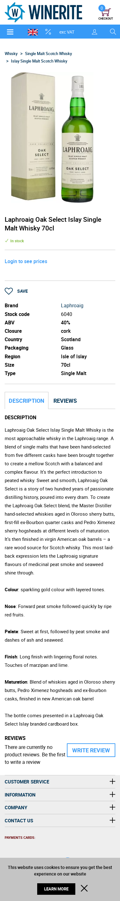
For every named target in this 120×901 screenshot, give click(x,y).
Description (26, 400)
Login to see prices (26, 261)
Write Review (91, 750)
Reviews (65, 400)
